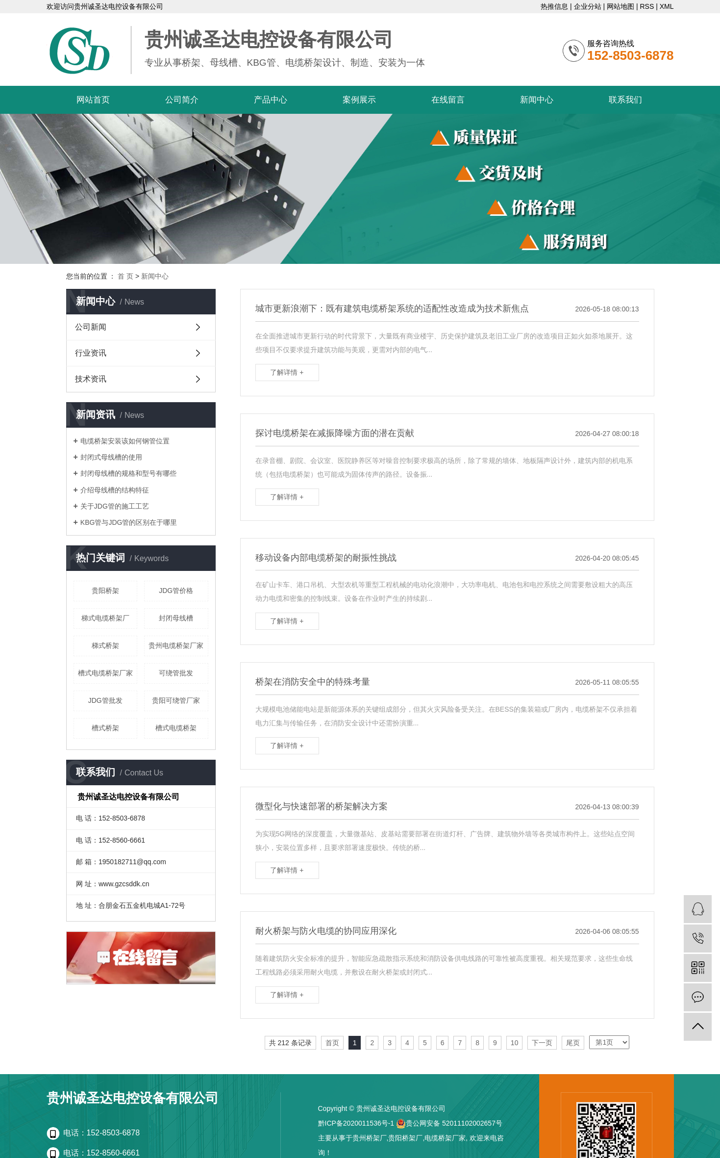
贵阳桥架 (105, 590)
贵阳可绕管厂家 (176, 700)
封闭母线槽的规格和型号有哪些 (128, 473)
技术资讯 (90, 379)
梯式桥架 (105, 645)
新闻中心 (536, 99)
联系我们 (625, 99)
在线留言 (448, 99)
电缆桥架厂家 (445, 1138)
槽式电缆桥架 (176, 728)
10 (515, 1043)
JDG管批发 (105, 700)
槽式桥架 (105, 728)
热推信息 (554, 6)
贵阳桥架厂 (405, 1138)
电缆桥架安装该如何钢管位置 (125, 441)
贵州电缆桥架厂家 (176, 645)
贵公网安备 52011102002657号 (449, 1123)
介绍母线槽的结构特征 (114, 490)
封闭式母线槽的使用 (111, 457)
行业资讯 (90, 353)
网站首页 (93, 99)
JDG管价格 (176, 590)
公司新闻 (90, 327)
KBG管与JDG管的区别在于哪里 (128, 522)
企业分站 (587, 6)
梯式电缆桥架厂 (105, 618)
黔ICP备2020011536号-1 (356, 1123)
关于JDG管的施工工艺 (114, 506)
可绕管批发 (176, 673)
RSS (647, 6)
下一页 (542, 1043)
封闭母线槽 (176, 618)
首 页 (125, 276)
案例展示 (359, 99)
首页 (332, 1043)
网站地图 (620, 6)
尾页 (573, 1043)
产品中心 (270, 99)
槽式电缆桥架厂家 (105, 673)
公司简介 (182, 99)
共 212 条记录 (290, 1043)
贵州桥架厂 (369, 1138)
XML (667, 6)
